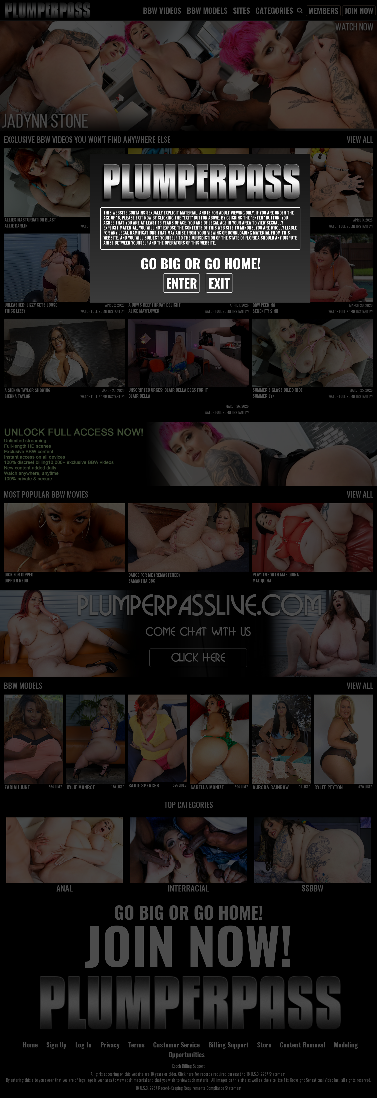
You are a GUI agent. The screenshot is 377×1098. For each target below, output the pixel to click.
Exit (219, 283)
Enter (181, 283)
